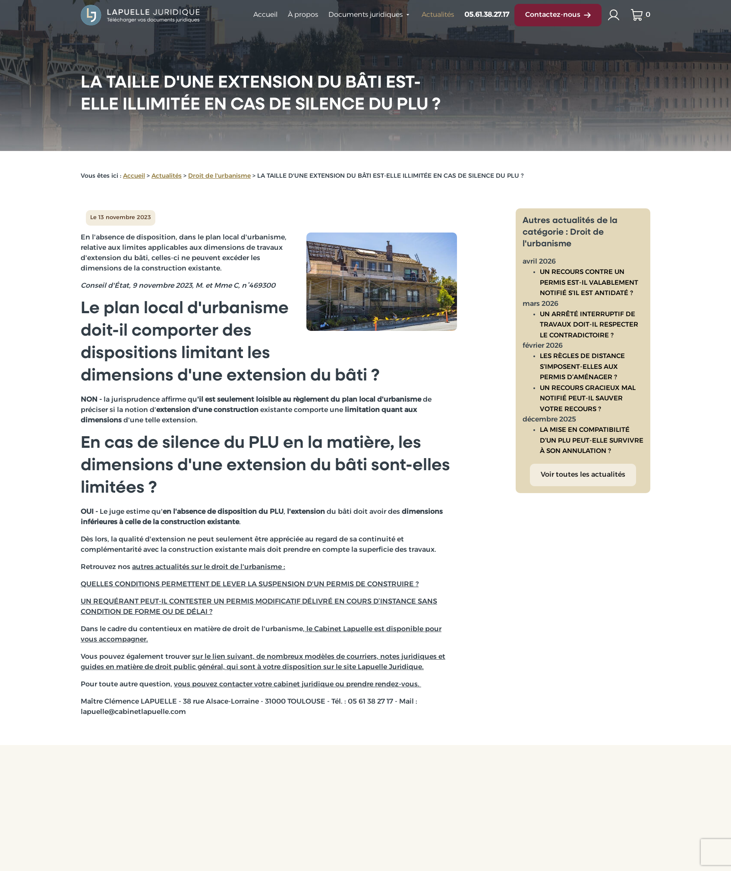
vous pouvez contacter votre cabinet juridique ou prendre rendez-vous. (297, 684)
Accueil (265, 15)
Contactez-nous (558, 15)
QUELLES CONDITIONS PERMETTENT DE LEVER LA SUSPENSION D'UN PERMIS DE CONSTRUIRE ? (250, 584)
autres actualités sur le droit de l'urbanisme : (208, 567)
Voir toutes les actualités (583, 468)
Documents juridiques (365, 15)
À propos (303, 15)
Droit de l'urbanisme (219, 176)
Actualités (438, 15)
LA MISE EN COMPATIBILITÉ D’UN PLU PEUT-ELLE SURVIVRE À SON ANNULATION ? (591, 434)
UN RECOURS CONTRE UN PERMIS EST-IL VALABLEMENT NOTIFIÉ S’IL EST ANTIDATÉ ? (589, 276)
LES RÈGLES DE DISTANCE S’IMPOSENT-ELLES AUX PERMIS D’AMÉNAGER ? (582, 360)
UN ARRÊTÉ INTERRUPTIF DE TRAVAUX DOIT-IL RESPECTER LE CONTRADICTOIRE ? (589, 318)
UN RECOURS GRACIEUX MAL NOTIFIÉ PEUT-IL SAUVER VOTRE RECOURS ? (588, 392)
